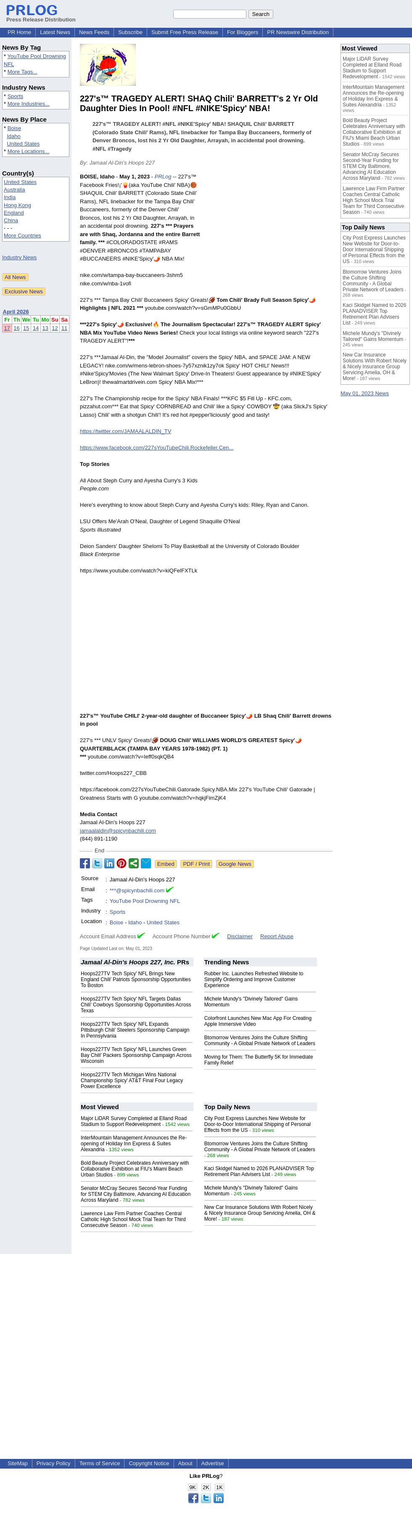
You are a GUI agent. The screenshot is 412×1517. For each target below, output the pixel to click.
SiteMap (18, 1463)
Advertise (212, 1463)
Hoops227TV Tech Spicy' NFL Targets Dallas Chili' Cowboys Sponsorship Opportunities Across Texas (136, 1005)
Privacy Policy (54, 1463)
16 (16, 328)
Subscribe (130, 32)
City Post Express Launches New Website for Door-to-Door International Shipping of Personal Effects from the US (257, 1124)
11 (64, 328)
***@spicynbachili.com (137, 890)
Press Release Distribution (41, 16)
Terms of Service (99, 1463)
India (10, 197)
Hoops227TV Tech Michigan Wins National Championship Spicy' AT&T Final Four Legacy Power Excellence (132, 1080)
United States (23, 144)
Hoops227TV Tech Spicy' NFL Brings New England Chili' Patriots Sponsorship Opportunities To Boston (136, 979)
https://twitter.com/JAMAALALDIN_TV (125, 431)
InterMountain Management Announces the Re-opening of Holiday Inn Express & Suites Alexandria (134, 1143)
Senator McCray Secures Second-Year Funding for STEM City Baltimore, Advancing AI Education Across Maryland (135, 1194)
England (14, 213)
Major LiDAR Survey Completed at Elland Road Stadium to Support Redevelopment (134, 1121)
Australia (14, 189)
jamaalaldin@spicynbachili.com (118, 831)
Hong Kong (17, 205)
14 (36, 328)
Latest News (55, 32)
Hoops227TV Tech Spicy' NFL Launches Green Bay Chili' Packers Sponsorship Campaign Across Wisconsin (136, 1055)
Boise (14, 128)
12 (55, 328)
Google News (235, 864)
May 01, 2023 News (365, 393)
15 (26, 328)
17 (7, 328)
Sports (16, 96)
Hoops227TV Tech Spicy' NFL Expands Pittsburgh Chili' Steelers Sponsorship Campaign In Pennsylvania (135, 1030)
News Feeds (94, 32)
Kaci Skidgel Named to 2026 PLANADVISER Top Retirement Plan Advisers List (259, 1171)
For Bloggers (242, 32)
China (11, 220)
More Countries (22, 235)
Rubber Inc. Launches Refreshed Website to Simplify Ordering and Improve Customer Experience (254, 979)
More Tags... (22, 72)
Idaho (14, 136)
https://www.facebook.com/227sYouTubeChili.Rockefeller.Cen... (156, 447)
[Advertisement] (269, 234)
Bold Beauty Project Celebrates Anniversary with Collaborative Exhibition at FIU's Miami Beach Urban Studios (135, 1169)
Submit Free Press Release (184, 32)
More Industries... (29, 104)
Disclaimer (240, 936)
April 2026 (16, 312)
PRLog (163, 176)
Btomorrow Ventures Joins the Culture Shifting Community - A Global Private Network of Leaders (259, 1040)
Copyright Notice (149, 1463)
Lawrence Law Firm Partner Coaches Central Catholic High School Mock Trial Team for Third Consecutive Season (133, 1219)
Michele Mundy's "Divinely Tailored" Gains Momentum (373, 336)
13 (45, 328)
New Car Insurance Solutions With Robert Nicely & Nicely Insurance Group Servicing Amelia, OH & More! (260, 1213)
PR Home (19, 32)
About (185, 1463)
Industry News (19, 257)
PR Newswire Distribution (298, 32)
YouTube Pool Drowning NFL (145, 901)
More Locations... (29, 151)
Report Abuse (276, 936)
